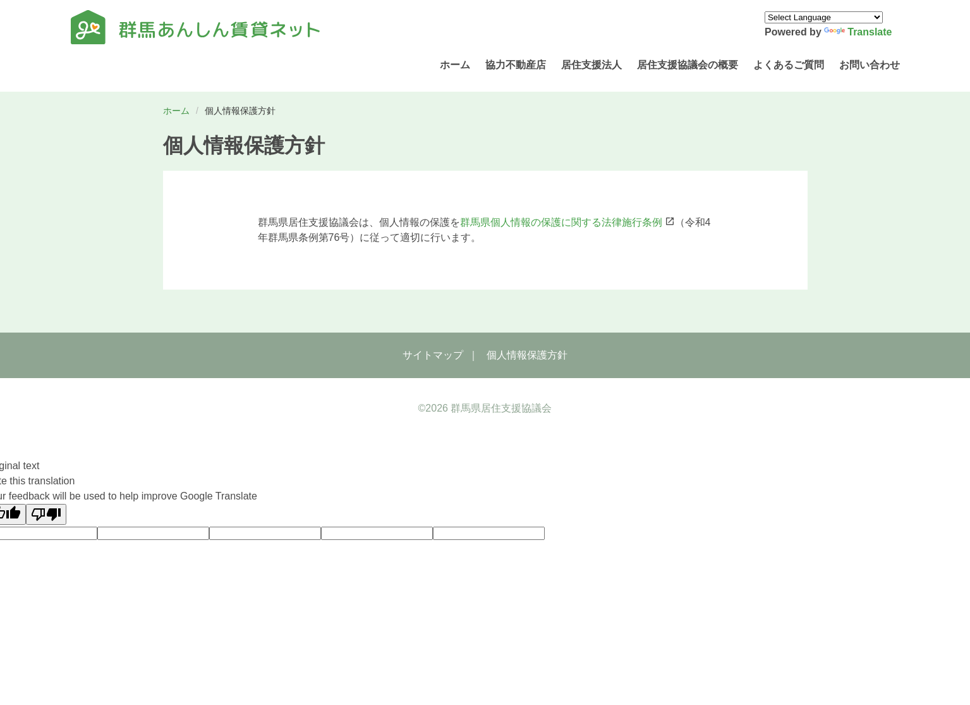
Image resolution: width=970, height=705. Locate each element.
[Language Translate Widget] (824, 17)
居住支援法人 (591, 64)
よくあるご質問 (788, 64)
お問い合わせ (869, 64)
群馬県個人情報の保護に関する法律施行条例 (561, 222)
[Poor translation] (46, 514)
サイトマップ (433, 355)
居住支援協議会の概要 (687, 64)
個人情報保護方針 (527, 355)
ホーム (455, 64)
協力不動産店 (515, 64)
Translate (858, 32)
